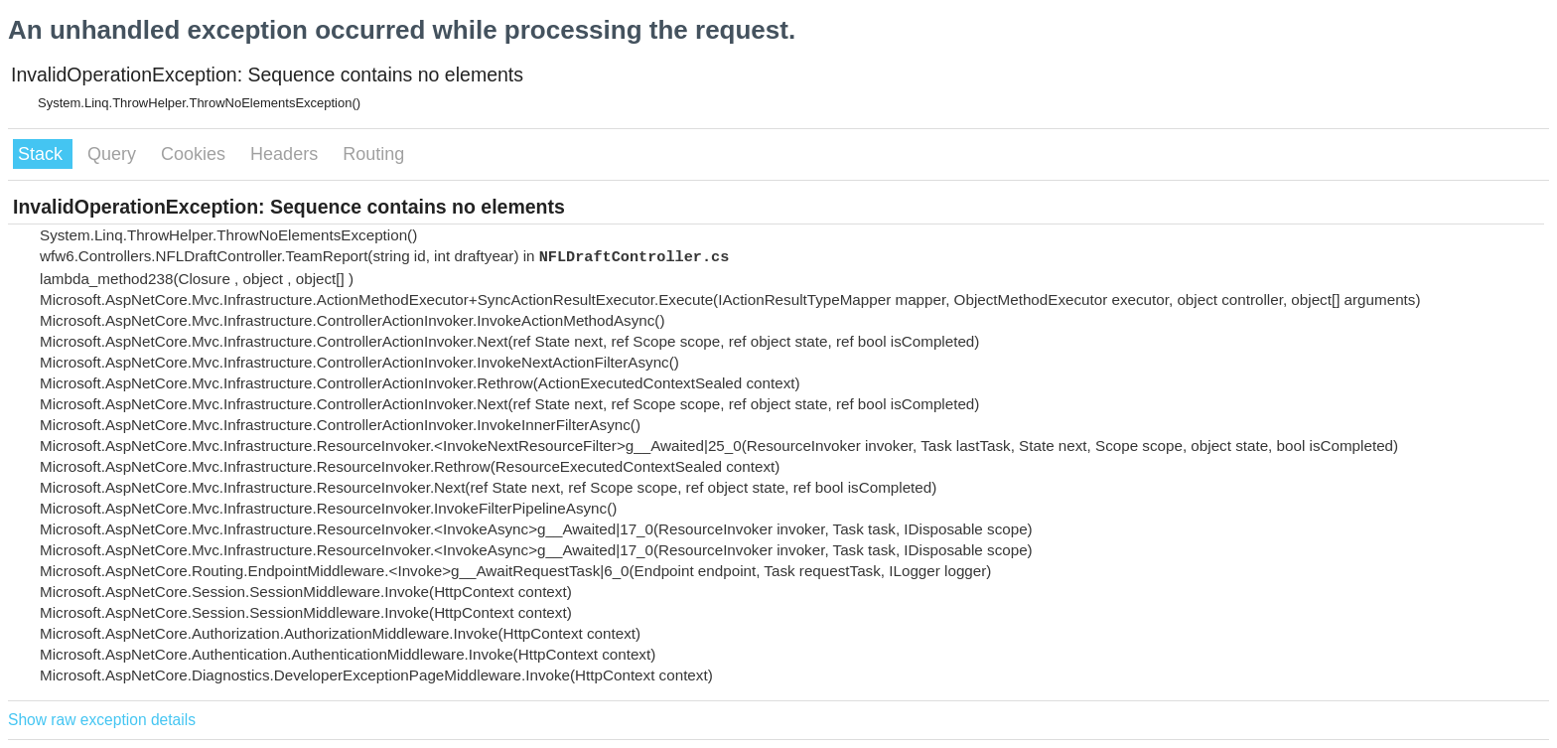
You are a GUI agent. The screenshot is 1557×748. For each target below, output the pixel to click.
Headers (286, 154)
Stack (43, 154)
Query (114, 154)
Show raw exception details (102, 719)
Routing (373, 154)
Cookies (195, 154)
